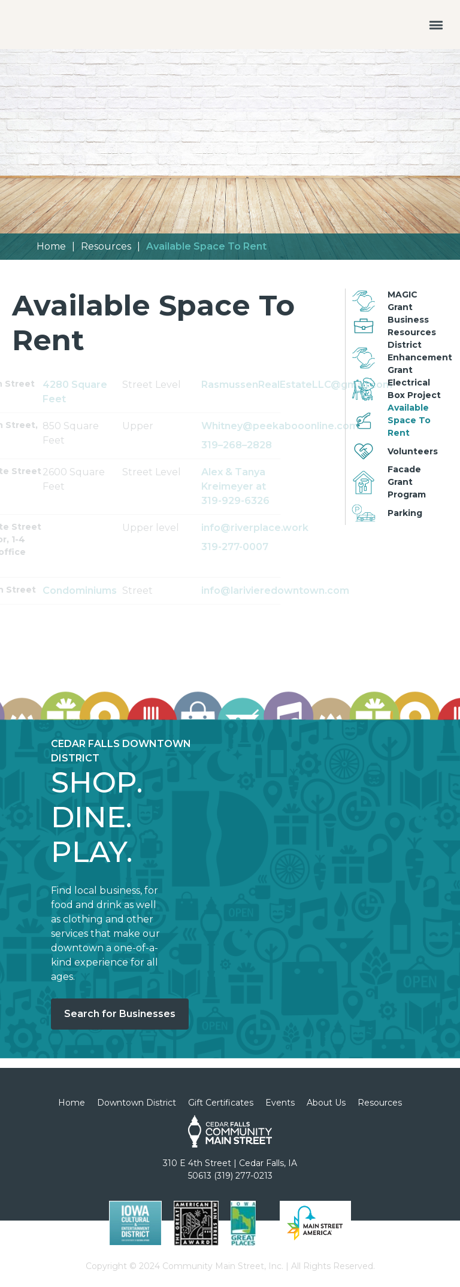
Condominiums (118, 590)
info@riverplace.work (280, 527)
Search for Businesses (119, 1013)
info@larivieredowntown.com (280, 590)
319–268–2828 (285, 445)
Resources (106, 246)
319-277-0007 (273, 547)
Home (51, 246)
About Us (326, 1102)
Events (280, 1102)
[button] (436, 24)
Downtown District (136, 1102)
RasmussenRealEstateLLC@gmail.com (289, 384)
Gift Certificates (220, 1102)
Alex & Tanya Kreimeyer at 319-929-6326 (274, 486)
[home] (43, 9)
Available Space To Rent (206, 246)
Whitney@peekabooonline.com (289, 426)
